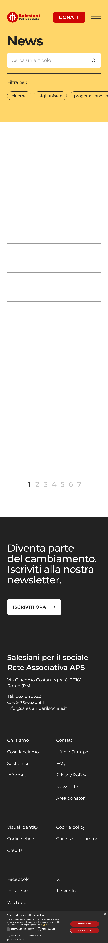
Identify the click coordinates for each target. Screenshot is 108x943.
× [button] (105, 914)
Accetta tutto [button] (84, 924)
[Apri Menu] (96, 17)
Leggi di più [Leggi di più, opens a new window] (45, 925)
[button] (37, 939)
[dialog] (54, 927)
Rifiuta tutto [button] (84, 930)
